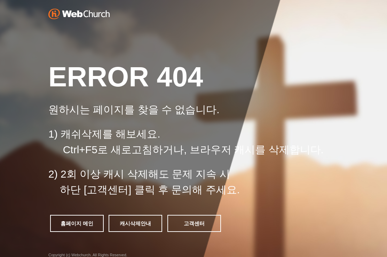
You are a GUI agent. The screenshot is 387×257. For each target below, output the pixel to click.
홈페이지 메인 (77, 223)
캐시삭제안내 (135, 223)
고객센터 (194, 223)
